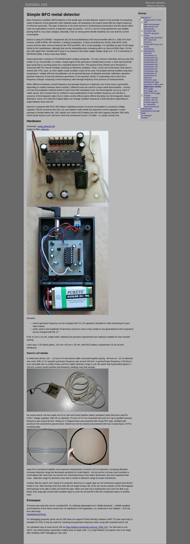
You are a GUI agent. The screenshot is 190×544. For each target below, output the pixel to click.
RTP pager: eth (150, 91)
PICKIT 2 (148, 42)
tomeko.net (36, 4)
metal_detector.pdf (46, 126)
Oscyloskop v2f (150, 69)
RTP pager (148, 89)
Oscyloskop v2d (151, 64)
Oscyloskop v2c (150, 62)
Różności (148, 78)
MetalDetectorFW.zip (36, 514)
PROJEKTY (146, 18)
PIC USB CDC (150, 40)
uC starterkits (149, 104)
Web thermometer (151, 24)
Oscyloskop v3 (150, 73)
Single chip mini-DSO (153, 38)
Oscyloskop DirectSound (149, 50)
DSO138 (147, 53)
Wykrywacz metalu (152, 86)
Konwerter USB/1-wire (153, 84)
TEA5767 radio (150, 80)
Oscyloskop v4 (150, 75)
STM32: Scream (151, 98)
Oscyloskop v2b (151, 60)
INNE (143, 113)
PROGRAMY (146, 109)
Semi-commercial (151, 106)
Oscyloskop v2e (151, 66)
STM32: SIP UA (151, 100)
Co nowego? (146, 115)
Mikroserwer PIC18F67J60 (150, 30)
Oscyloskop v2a (151, 58)
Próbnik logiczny (151, 102)
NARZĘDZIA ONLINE (150, 111)
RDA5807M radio (151, 82)
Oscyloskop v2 (150, 55)
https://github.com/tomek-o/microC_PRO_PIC (87, 527)
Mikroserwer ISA (151, 26)
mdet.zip (45, 129)
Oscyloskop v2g (151, 71)
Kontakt (144, 118)
